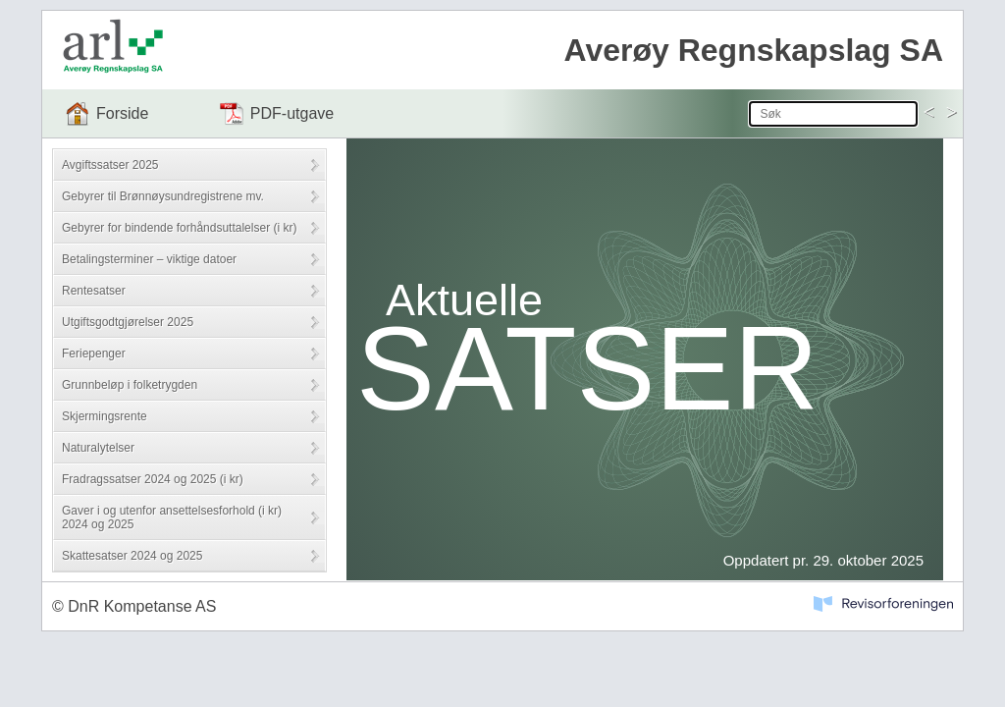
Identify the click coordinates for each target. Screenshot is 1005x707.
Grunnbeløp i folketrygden (129, 385)
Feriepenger (94, 353)
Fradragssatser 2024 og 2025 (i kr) (152, 479)
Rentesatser (94, 291)
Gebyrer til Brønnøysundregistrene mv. (163, 196)
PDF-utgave (292, 113)
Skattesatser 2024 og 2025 (132, 556)
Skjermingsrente (104, 416)
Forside (122, 113)
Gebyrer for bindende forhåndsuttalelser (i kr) (179, 228)
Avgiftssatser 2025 (110, 165)
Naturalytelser (98, 448)
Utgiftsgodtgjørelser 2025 (127, 322)
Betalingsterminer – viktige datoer (149, 259)
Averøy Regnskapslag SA (753, 50)
